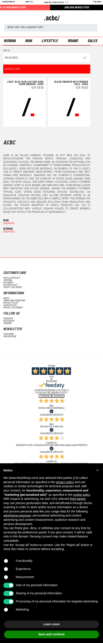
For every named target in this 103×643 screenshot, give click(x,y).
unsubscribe (9, 336)
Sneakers (8, 223)
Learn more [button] (51, 624)
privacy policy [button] (65, 482)
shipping (7, 280)
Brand (73, 41)
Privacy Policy (10, 303)
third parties (78, 498)
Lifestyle (49, 41)
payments (8, 283)
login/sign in (8, 2)
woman (10, 41)
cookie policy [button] (81, 494)
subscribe (8, 334)
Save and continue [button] (51, 634)
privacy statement (13, 308)
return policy (10, 285)
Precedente (45, 396)
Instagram (8, 321)
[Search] (50, 27)
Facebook (8, 319)
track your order (12, 287)
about (6, 298)
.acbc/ (51, 19)
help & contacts (11, 278)
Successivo (58, 396)
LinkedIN (7, 323)
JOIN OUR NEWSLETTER (76, 7)
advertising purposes (17, 515)
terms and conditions (14, 301)
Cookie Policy (10, 305)
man (28, 41)
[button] (97, 470)
